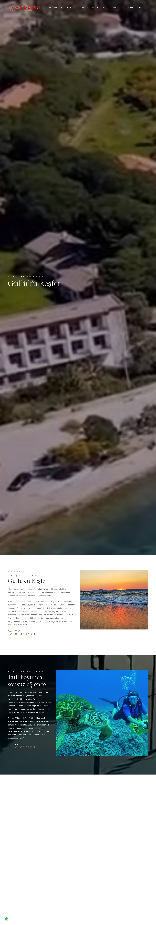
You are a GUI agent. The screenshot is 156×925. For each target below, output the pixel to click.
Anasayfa (54, 7)
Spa (93, 7)
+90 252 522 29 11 (25, 633)
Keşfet (100, 7)
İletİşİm (143, 7)
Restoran (83, 7)
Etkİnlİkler (129, 7)
